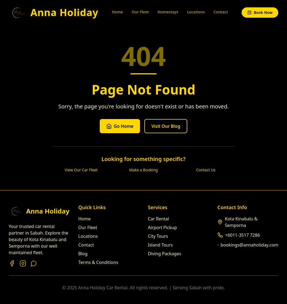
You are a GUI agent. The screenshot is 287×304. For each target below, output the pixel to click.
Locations (196, 11)
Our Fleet (140, 11)
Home (117, 11)
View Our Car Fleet (81, 169)
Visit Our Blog (165, 126)
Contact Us (206, 169)
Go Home (119, 126)
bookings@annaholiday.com (249, 245)
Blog (83, 254)
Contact (221, 11)
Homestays (168, 11)
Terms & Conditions (98, 262)
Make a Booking (143, 169)
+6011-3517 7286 (242, 235)
